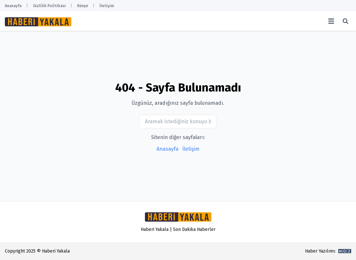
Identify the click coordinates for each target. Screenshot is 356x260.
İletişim (106, 6)
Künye (82, 6)
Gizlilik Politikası (49, 6)
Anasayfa (13, 6)
